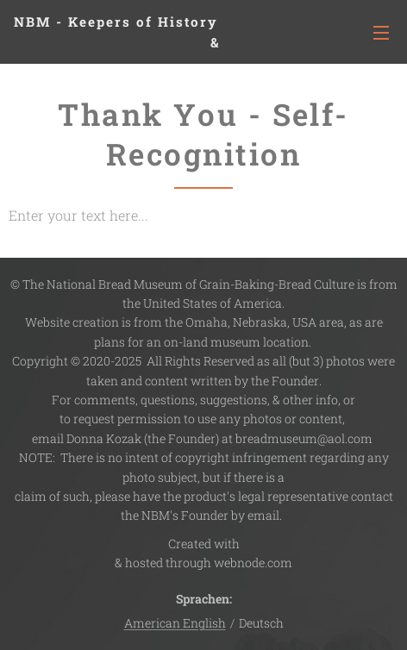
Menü (381, 33)
